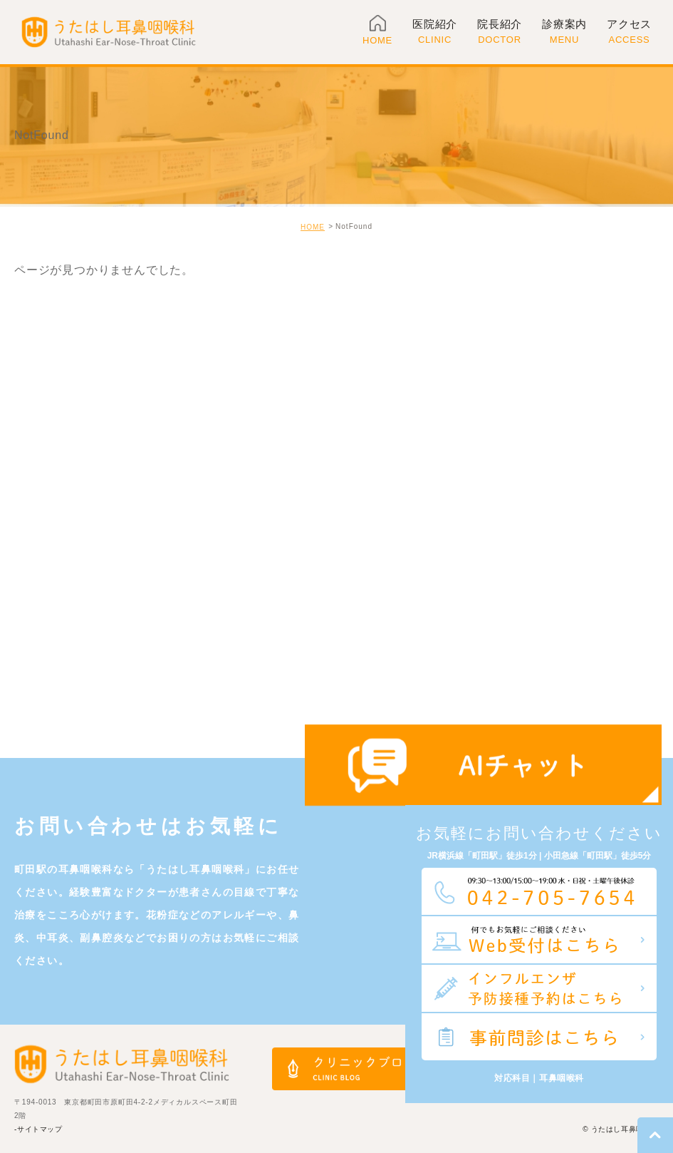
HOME (313, 227)
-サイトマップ (38, 1129)
